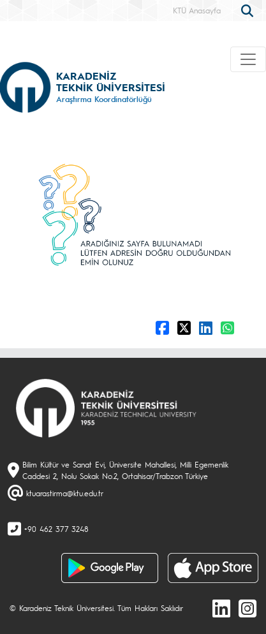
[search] (248, 9)
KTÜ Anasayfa (197, 10)
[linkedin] (221, 607)
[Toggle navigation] (248, 59)
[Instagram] (247, 607)
